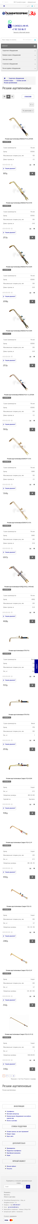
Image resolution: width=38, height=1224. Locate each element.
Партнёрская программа (13, 1153)
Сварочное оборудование (10, 50)
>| (13, 1076)
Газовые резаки (21, 80)
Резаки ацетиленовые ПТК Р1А (19, 650)
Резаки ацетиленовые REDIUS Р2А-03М (19, 331)
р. (28, 6)
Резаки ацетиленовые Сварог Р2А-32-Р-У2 (19, 1034)
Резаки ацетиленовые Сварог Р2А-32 (19, 906)
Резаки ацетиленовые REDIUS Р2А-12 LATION (19, 395)
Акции (8, 1155)
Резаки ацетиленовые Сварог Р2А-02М (19, 778)
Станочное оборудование (10, 64)
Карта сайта (10, 1136)
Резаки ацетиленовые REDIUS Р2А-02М (19, 267)
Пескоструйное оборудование (11, 68)
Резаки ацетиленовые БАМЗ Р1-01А (19, 459)
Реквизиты (7, 1192)
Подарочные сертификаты (14, 1151)
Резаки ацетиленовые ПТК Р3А (19, 714)
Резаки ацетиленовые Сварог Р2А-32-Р (19, 970)
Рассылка (9, 1168)
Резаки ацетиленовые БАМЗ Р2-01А (19, 522)
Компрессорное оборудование (12, 55)
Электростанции (7, 59)
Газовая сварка (8, 80)
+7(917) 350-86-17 (16, 1205)
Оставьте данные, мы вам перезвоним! (17, 1131)
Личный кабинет (11, 1166)
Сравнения (27, 97)
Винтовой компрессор (13, 1114)
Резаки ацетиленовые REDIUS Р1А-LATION (19, 139)
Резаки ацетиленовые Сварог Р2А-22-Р (19, 842)
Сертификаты (10, 1111)
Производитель (11, 1148)
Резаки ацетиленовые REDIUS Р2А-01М (19, 203)
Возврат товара (11, 1134)
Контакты (7, 1195)
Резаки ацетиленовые (10, 83)
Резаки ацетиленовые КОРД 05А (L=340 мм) (19, 586)
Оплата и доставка (12, 1120)
